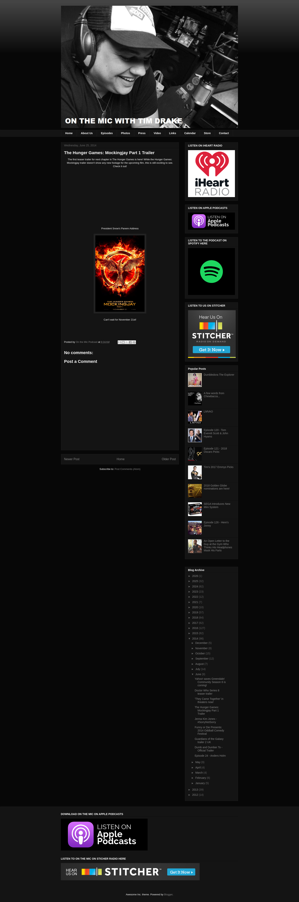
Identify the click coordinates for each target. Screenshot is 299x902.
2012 (195, 794)
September (202, 658)
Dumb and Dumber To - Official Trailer (208, 749)
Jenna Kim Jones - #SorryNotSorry (206, 720)
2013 (195, 789)
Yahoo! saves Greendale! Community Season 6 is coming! (210, 682)
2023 (195, 591)
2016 (195, 628)
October (200, 653)
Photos (125, 133)
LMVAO (208, 411)
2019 (195, 612)
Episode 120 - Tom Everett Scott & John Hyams (216, 433)
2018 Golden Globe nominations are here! (217, 487)
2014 (195, 638)
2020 (195, 607)
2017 (195, 622)
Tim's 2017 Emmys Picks (218, 467)
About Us (87, 133)
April (198, 767)
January (200, 783)
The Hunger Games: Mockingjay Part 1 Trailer (207, 710)
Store (207, 133)
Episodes (107, 133)
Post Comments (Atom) (127, 469)
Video (157, 133)
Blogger (168, 894)
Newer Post (72, 459)
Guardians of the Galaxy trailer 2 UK (209, 740)
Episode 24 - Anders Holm (210, 755)
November (201, 648)
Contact (224, 133)
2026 (195, 575)
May (198, 762)
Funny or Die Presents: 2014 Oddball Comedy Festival (209, 730)
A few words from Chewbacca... (214, 395)
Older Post (169, 459)
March (199, 772)
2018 (195, 617)
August (199, 663)
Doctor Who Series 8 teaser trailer (207, 692)
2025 (195, 581)
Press (141, 133)
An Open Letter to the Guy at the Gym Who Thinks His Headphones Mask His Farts (218, 545)
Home (69, 133)
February (201, 777)
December (201, 642)
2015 (195, 633)
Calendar (190, 133)
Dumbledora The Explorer (219, 374)
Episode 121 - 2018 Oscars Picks (215, 450)
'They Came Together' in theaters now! (209, 700)
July (198, 669)
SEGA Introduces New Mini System (217, 505)
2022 (195, 596)
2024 (195, 586)
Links (172, 133)
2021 (195, 602)
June (198, 674)
